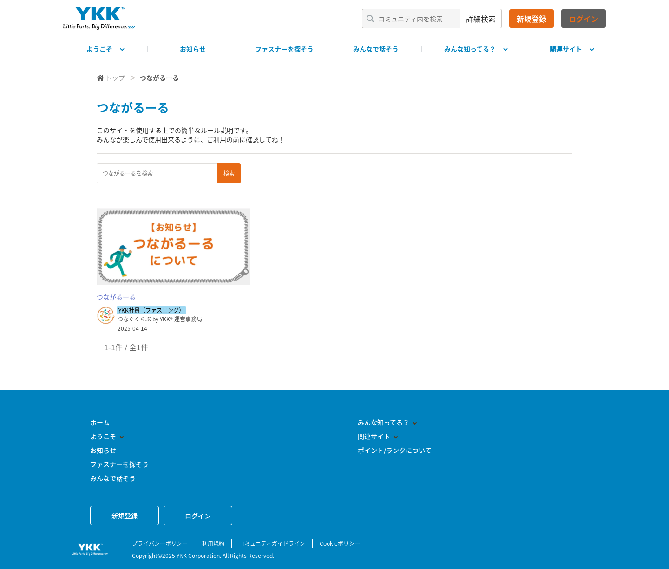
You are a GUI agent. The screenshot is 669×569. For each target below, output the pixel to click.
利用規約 (213, 543)
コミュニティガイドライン (272, 543)
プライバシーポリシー (160, 543)
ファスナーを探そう (284, 48)
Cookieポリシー (340, 543)
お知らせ (193, 48)
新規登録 (531, 18)
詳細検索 (481, 18)
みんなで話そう (376, 48)
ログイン (583, 18)
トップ (115, 77)
